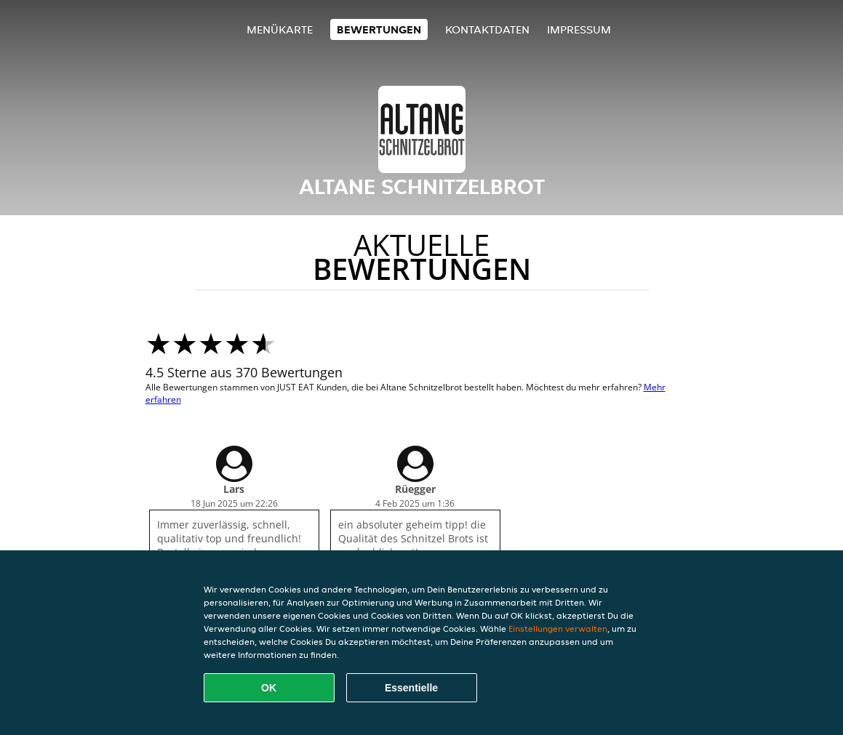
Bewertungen (379, 29)
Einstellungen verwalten (557, 628)
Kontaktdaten (487, 29)
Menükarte (280, 29)
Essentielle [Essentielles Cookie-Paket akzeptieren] (411, 688)
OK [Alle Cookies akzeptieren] (268, 688)
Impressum (579, 29)
